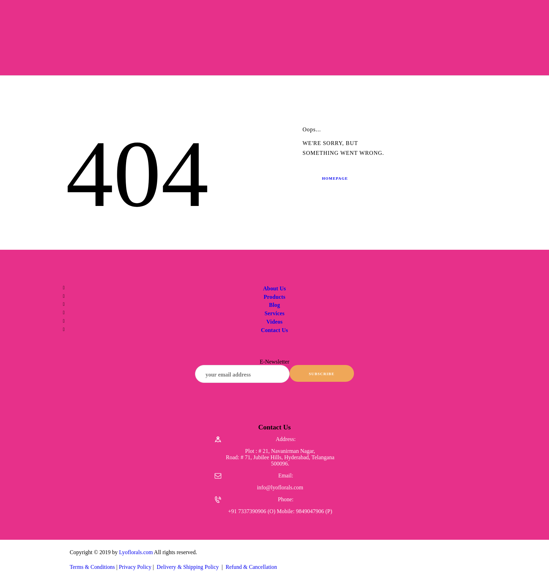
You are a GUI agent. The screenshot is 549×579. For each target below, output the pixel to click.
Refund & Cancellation (253, 569)
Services (274, 313)
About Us (274, 288)
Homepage (336, 178)
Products (274, 297)
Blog (274, 305)
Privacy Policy (136, 569)
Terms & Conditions (92, 569)
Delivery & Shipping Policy (189, 569)
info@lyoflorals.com (280, 489)
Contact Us (275, 330)
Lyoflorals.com (136, 554)
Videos (274, 322)
